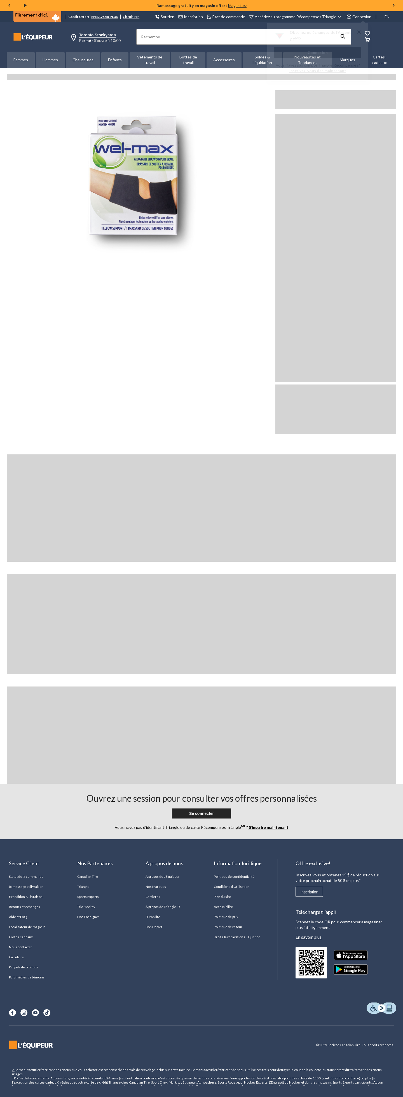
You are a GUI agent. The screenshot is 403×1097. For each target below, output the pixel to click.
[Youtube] (35, 1012)
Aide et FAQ (18, 917)
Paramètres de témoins (26, 977)
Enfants (115, 59)
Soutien (164, 16)
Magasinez (237, 5)
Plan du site (222, 897)
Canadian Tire (87, 876)
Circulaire (16, 957)
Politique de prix (226, 917)
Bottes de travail (188, 60)
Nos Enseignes (88, 917)
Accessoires (224, 59)
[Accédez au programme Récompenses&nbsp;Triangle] (299, 17)
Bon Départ (154, 927)
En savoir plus (309, 937)
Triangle (83, 886)
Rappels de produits (23, 967)
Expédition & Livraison (26, 897)
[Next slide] (393, 6)
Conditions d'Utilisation (231, 886)
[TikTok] (46, 1012)
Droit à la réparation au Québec (237, 937)
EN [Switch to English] (387, 16)
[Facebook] (12, 1012)
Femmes (20, 59)
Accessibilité (223, 907)
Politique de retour (228, 927)
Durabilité (153, 917)
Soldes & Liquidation (262, 60)
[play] (25, 5)
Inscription (309, 892)
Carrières (153, 897)
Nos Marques (156, 886)
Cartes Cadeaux (21, 937)
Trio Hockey (86, 907)
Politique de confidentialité (234, 876)
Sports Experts (88, 897)
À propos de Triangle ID (163, 907)
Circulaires (131, 17)
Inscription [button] (190, 16)
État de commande (226, 16)
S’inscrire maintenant (268, 827)
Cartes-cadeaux (379, 60)
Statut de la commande (26, 876)
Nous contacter (20, 947)
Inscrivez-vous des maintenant (317, 70)
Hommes (50, 59)
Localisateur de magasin (27, 927)
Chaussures (82, 59)
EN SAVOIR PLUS (104, 17)
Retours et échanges (24, 907)
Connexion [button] (359, 16)
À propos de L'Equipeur (163, 876)
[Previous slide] (9, 6)
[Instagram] (23, 1012)
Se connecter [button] (201, 813)
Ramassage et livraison (26, 886)
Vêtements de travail (149, 60)
